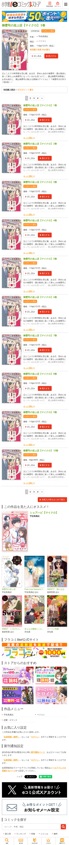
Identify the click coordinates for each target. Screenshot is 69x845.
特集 (33, 834)
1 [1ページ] (26, 98)
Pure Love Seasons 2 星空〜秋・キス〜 (34, 589)
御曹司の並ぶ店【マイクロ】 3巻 (40, 182)
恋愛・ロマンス (10, 720)
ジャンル (44, 834)
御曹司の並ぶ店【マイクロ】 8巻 (40, 374)
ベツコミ (42, 41)
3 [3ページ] (33, 98)
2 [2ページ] (30, 98)
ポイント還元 (49, 31)
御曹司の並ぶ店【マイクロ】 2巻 (40, 143)
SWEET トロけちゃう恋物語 (12, 629)
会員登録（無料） (11, 737)
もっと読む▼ (29, 138)
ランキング (21, 834)
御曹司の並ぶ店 (9, 589)
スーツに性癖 (53, 629)
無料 (56, 834)
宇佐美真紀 (43, 36)
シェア (20, 776)
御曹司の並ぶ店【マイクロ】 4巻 (40, 220)
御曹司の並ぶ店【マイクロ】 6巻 (40, 297)
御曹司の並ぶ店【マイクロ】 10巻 (40, 450)
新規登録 (49, 4)
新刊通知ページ (38, 752)
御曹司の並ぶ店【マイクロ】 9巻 (40, 412)
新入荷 (8, 834)
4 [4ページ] (37, 98)
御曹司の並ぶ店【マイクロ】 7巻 (40, 335)
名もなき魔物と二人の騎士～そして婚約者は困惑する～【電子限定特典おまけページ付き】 (34, 629)
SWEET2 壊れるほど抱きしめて (57, 589)
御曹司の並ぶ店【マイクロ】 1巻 (40, 105)
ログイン (57, 4)
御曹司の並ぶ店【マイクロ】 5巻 (40, 258)
